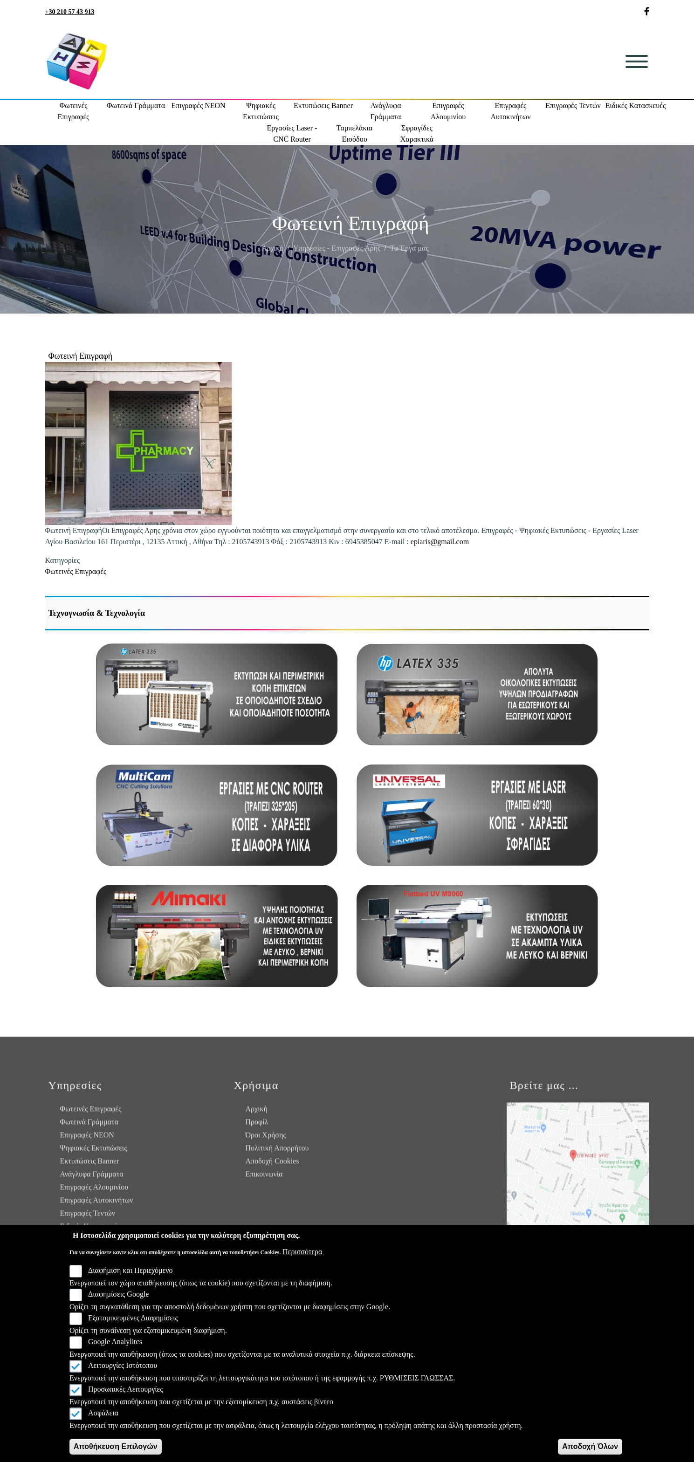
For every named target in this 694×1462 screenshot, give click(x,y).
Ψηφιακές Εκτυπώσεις (261, 111)
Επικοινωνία (264, 1178)
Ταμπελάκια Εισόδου (354, 133)
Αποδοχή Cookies (272, 1165)
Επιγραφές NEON (198, 105)
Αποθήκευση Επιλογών (116, 1446)
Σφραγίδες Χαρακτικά (416, 133)
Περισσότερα (302, 1252)
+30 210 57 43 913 (70, 11)
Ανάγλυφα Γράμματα (385, 111)
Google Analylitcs (115, 1342)
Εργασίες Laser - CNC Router (292, 133)
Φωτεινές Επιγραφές (73, 111)
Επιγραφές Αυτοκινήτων (510, 111)
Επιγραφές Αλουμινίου (448, 111)
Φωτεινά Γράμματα (136, 105)
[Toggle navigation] (636, 61)
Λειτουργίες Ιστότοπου (122, 1365)
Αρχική (272, 256)
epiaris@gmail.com (440, 542)
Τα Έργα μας (409, 256)
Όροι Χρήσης (266, 1139)
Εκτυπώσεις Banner (323, 105)
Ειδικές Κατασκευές (635, 105)
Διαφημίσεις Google (118, 1294)
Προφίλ (257, 1126)
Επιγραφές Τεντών (572, 105)
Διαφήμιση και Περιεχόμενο (130, 1270)
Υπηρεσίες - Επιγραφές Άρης (336, 256)
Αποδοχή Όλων (590, 1446)
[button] (138, 443)
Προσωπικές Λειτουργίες (125, 1389)
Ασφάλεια (103, 1413)
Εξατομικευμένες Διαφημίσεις (133, 1318)
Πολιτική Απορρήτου (277, 1152)
